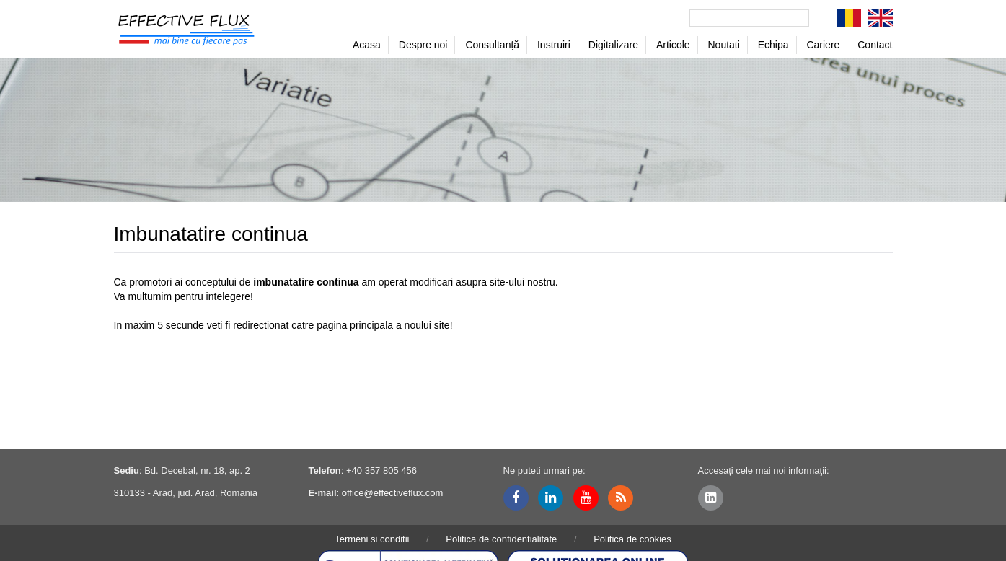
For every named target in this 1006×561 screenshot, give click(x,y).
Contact (874, 44)
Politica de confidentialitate (501, 539)
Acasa (367, 44)
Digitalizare (613, 44)
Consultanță (492, 44)
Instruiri (553, 44)
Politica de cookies (632, 539)
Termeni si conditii (372, 539)
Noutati (724, 44)
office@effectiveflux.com (393, 492)
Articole (673, 44)
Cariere (822, 44)
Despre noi (423, 44)
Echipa (773, 44)
